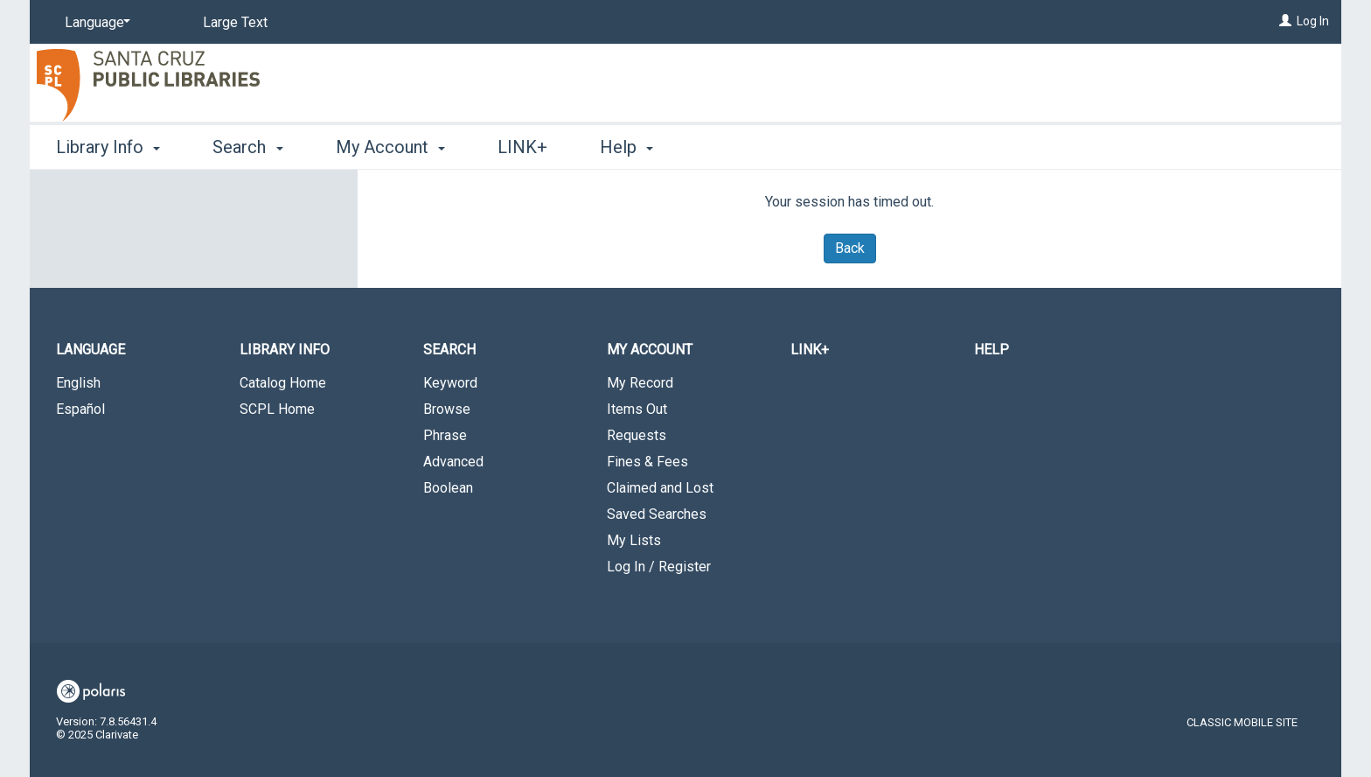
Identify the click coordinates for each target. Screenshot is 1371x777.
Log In (1313, 21)
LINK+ (522, 147)
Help (991, 349)
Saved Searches (656, 514)
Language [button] (90, 349)
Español (80, 409)
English (78, 382)
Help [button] (626, 147)
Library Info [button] (108, 147)
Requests (636, 435)
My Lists (634, 540)
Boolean (448, 488)
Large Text (235, 22)
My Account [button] (390, 147)
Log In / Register (659, 566)
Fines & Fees (647, 461)
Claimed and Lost (660, 488)
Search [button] (247, 147)
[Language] (94, 22)
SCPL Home (277, 409)
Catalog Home (283, 382)
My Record (640, 382)
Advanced (453, 461)
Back (850, 248)
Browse (446, 409)
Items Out (637, 409)
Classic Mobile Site (1242, 722)
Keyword (450, 382)
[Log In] (1285, 21)
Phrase (445, 435)
